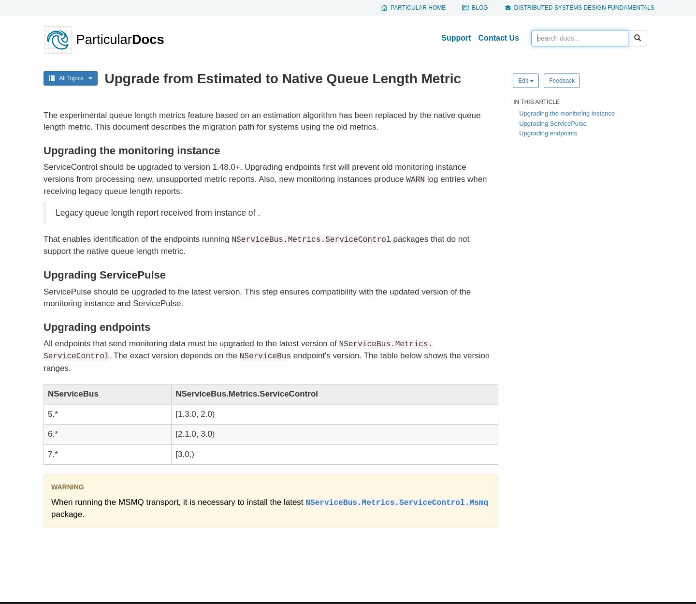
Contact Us (498, 38)
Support (456, 38)
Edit (526, 80)
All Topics (70, 78)
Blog (480, 7)
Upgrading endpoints (548, 133)
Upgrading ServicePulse (552, 123)
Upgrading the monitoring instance (567, 113)
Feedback (562, 80)
